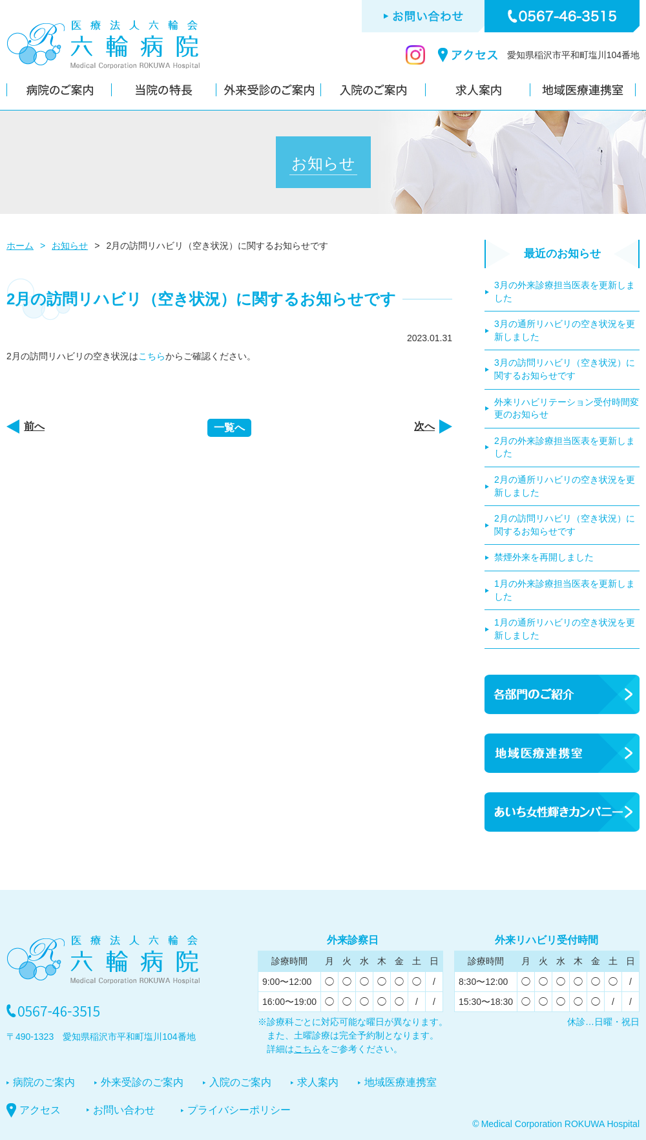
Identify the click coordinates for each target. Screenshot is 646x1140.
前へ (34, 426)
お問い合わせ (124, 1109)
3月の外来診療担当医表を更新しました (564, 291)
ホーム (20, 245)
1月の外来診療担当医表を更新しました (564, 590)
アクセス (40, 1109)
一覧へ (229, 427)
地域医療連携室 (400, 1082)
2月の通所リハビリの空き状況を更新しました (564, 486)
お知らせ (70, 245)
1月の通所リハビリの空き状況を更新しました (564, 628)
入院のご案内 (240, 1082)
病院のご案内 (44, 1082)
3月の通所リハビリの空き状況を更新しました (564, 330)
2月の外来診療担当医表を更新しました (564, 447)
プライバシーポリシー (239, 1109)
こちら (151, 356)
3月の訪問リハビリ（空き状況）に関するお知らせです (564, 369)
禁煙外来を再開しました (544, 557)
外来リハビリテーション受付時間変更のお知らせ (566, 408)
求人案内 (318, 1082)
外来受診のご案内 (142, 1082)
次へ (424, 426)
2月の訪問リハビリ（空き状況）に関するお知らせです (564, 524)
